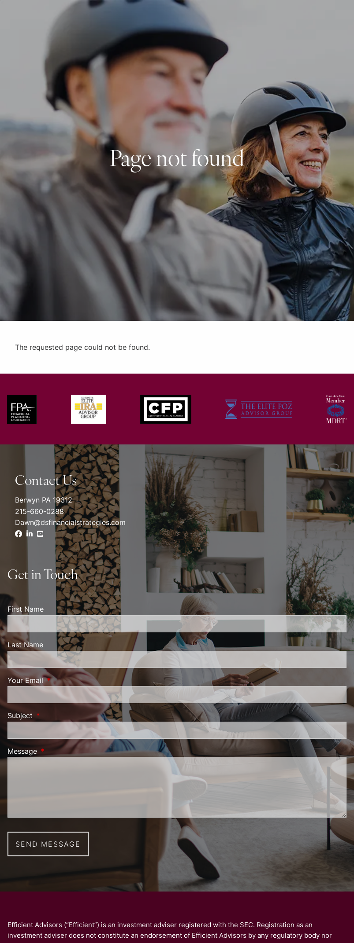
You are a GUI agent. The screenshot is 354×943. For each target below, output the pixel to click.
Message (58, 751)
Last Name (25, 644)
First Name (25, 609)
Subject (55, 715)
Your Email (61, 680)
